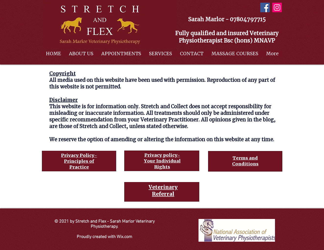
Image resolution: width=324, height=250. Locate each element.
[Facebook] (265, 7)
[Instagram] (277, 7)
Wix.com (124, 236)
